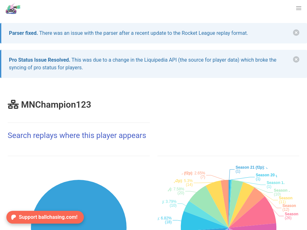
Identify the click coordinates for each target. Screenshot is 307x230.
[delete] (296, 32)
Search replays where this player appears (77, 135)
